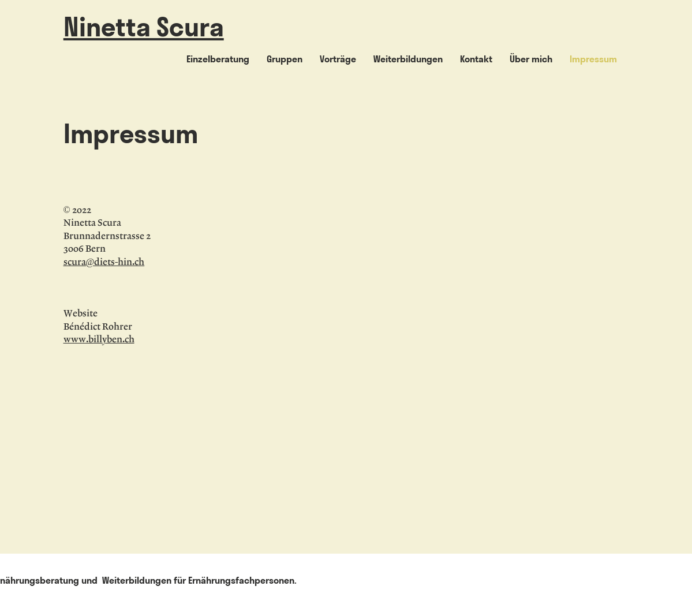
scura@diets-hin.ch (104, 262)
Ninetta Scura (143, 26)
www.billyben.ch (98, 339)
